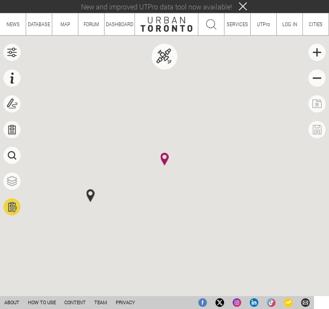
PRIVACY (125, 302)
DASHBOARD (120, 24)
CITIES (316, 24)
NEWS (13, 24)
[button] (165, 159)
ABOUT (11, 302)
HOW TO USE (42, 302)
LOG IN (289, 24)
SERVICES (237, 24)
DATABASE (39, 24)
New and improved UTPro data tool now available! (156, 6)
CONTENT (75, 302)
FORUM (91, 24)
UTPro (263, 24)
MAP (65, 24)
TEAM (100, 302)
